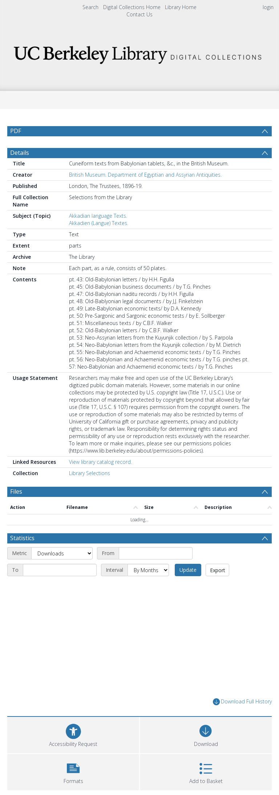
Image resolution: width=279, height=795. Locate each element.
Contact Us (139, 14)
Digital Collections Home (132, 7)
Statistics (22, 538)
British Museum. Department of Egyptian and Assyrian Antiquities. (145, 174)
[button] (73, 771)
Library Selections (89, 473)
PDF (15, 131)
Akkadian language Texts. (98, 215)
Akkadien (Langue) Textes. (98, 223)
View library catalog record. (100, 461)
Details (19, 153)
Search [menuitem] (90, 7)
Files (16, 491)
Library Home (181, 7)
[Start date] (156, 553)
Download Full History (242, 702)
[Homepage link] (139, 52)
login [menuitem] (268, 7)
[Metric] (62, 553)
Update (188, 569)
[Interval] (148, 570)
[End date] (60, 570)
